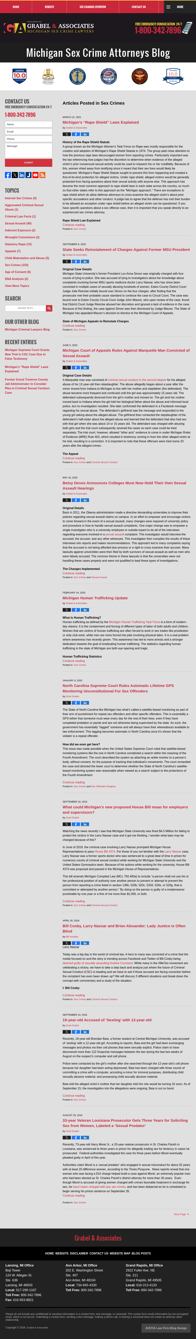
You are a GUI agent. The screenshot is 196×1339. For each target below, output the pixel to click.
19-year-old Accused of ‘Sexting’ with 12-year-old (107, 1020)
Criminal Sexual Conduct (104, 462)
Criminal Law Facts (18, 209)
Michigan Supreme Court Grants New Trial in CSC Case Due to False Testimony (27, 340)
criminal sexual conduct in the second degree (137, 379)
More (180, 7)
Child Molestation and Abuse (24, 247)
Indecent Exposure (18, 222)
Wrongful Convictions (20, 228)
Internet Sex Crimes (19, 196)
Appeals (12, 241)
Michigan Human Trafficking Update (95, 598)
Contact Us (17, 101)
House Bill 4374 (105, 851)
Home (16, 7)
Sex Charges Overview (93, 7)
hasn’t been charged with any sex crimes (99, 1186)
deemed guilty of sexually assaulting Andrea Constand (98, 963)
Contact (139, 7)
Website (49, 7)
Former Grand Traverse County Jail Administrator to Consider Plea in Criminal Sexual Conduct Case (26, 367)
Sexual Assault (99, 577)
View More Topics (15, 273)
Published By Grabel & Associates (163, 28)
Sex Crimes (80, 229)
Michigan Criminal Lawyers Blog (24, 316)
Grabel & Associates (38, 1327)
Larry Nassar (172, 851)
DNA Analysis (15, 266)
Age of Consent (16, 260)
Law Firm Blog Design (173, 1327)
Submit (28, 161)
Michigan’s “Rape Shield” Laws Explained (101, 122)
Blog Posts (137, 1250)
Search (49, 295)
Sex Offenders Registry (103, 786)
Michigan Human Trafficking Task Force (134, 622)
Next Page (180, 1214)
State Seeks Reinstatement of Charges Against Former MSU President (126, 249)
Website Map (119, 1250)
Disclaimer (83, 1250)
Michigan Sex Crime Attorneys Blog (49, 27)
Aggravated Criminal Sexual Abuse (28, 202)
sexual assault (115, 534)
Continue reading (74, 224)
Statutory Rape (16, 234)
